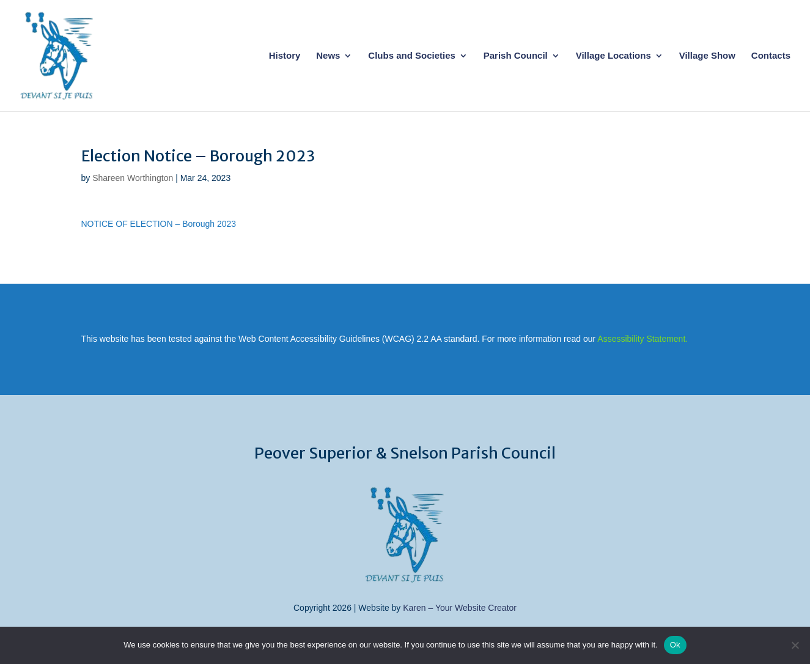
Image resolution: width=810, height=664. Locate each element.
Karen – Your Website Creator (460, 608)
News (328, 56)
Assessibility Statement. (642, 339)
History (285, 56)
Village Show (707, 56)
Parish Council (516, 56)
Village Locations (613, 56)
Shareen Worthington (132, 178)
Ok (675, 644)
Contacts (770, 56)
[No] (795, 645)
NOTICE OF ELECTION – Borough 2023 (159, 224)
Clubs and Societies (411, 56)
